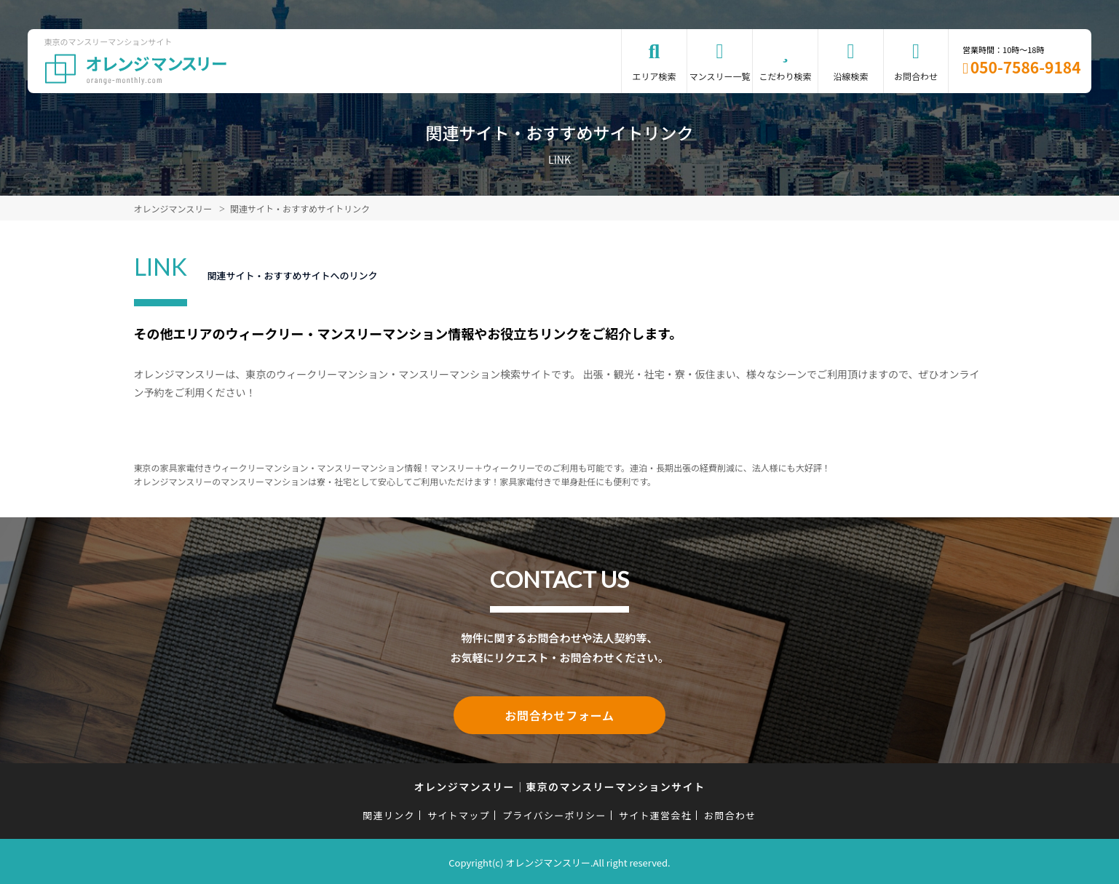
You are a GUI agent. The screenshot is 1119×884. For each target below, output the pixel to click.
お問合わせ (916, 76)
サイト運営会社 (655, 812)
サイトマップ (458, 812)
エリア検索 (654, 76)
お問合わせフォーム (560, 713)
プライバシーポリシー (554, 812)
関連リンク (389, 812)
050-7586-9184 (1025, 67)
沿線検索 (851, 76)
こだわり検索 (785, 76)
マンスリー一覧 (720, 76)
